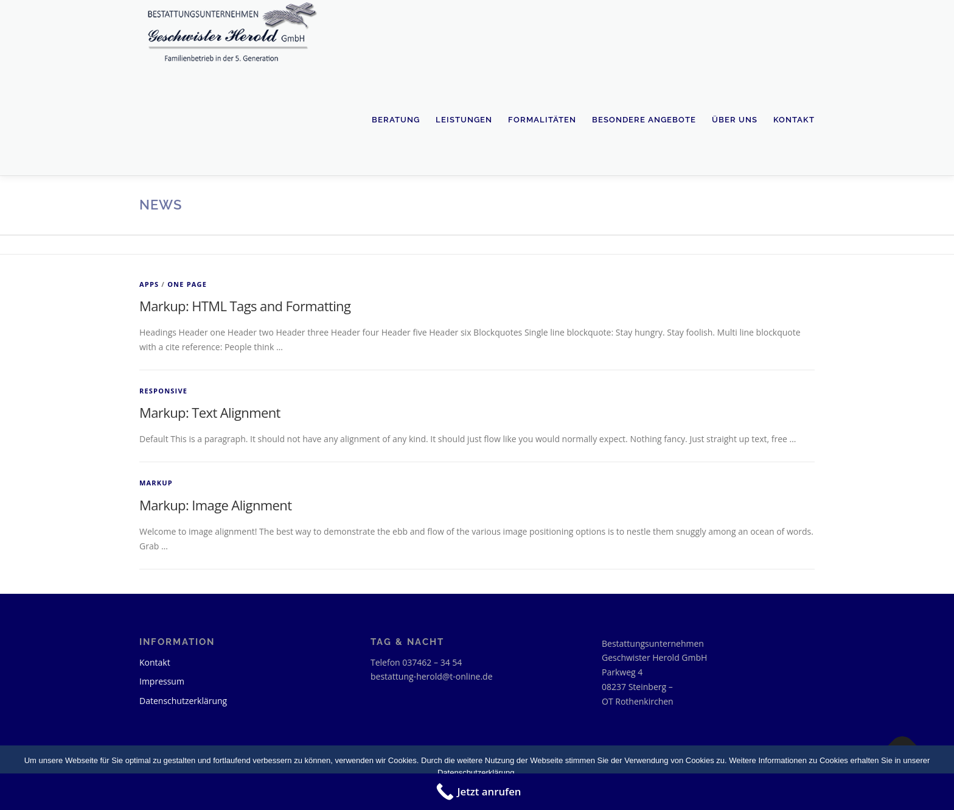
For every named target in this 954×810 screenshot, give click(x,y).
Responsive (163, 390)
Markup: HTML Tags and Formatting (244, 306)
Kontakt (794, 119)
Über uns (734, 119)
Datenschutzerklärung (183, 700)
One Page (187, 284)
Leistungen (464, 119)
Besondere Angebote (644, 119)
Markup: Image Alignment (215, 505)
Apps (149, 284)
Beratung (396, 119)
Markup (156, 482)
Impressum (161, 681)
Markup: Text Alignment (209, 412)
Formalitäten (542, 119)
